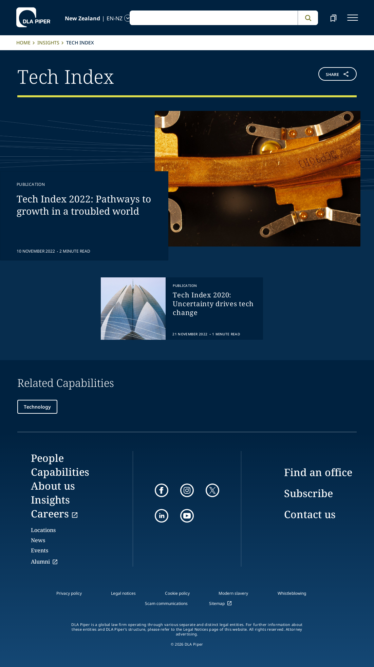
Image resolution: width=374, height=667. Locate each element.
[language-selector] (76, 18)
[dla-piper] (33, 17)
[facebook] (161, 490)
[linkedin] (161, 516)
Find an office (318, 472)
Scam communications (166, 603)
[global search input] (214, 18)
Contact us (310, 514)
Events (39, 550)
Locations (43, 530)
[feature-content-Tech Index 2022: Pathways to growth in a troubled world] (187, 185)
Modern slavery (233, 593)
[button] (328, 75)
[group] (182, 308)
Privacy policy (69, 593)
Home (23, 42)
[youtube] (187, 516)
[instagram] (187, 490)
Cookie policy (177, 593)
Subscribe (308, 493)
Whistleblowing (292, 593)
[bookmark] (333, 18)
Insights (48, 42)
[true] (182, 308)
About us (53, 486)
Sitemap (217, 603)
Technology (37, 407)
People (47, 458)
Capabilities (60, 472)
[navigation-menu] (352, 18)
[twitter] (212, 490)
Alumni (40, 561)
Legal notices (123, 593)
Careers (50, 514)
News (38, 540)
